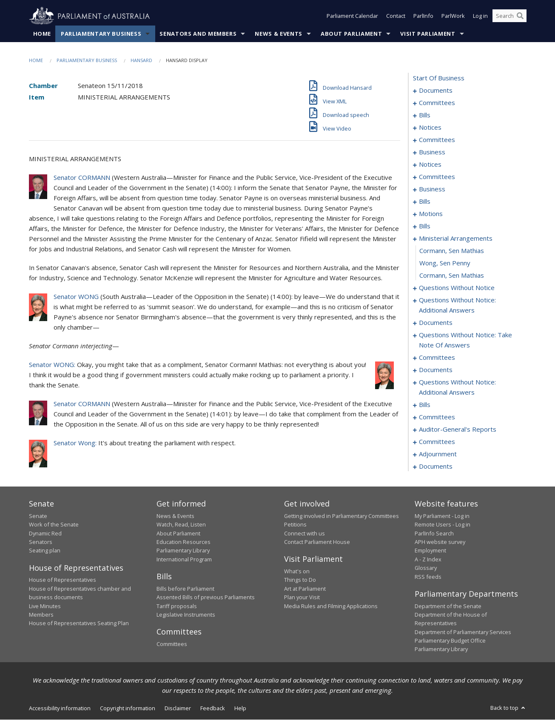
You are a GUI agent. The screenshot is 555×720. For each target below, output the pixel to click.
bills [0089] (424, 226)
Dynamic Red (45, 533)
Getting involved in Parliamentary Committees (341, 516)
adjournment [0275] (438, 454)
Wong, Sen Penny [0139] (444, 263)
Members (41, 614)
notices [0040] (430, 127)
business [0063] (432, 189)
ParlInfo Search (434, 533)
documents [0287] (436, 466)
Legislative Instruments (186, 614)
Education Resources (184, 542)
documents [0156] (436, 323)
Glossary (426, 568)
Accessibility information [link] (60, 708)
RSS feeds (428, 577)
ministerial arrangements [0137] (455, 238)
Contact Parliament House (317, 542)
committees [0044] (437, 140)
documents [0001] (436, 90)
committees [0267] (437, 417)
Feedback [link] (212, 708)
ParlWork (453, 16)
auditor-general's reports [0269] (457, 429)
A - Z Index (428, 559)
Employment (430, 551)
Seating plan (44, 551)
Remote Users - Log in (442, 525)
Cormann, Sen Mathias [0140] (451, 275)
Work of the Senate (54, 525)
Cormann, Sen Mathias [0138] (451, 251)
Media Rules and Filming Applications (331, 606)
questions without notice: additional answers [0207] (457, 387)
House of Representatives (62, 580)
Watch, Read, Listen (181, 525)
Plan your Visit (302, 597)
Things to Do (300, 580)
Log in (480, 16)
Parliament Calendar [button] (352, 16)
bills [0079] (424, 201)
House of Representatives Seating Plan (79, 623)
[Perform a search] (520, 16)
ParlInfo (423, 16)
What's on (297, 571)
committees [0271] (437, 442)
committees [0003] (437, 103)
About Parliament (351, 33)
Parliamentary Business (101, 33)
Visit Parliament (427, 33)
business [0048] (432, 152)
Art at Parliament (305, 588)
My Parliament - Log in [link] (442, 516)
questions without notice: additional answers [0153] (457, 305)
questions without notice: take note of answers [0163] (465, 340)
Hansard (141, 60)
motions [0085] (431, 214)
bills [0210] (424, 405)
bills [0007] (424, 115)
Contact (395, 16)
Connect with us (304, 533)
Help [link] (240, 708)
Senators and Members (197, 33)
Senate (38, 516)
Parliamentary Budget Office (450, 640)
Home (42, 33)
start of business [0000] (438, 78)
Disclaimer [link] (178, 708)
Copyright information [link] (127, 708)
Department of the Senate (448, 606)
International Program (184, 559)
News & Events (278, 33)
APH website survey (440, 542)
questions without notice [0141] (457, 288)
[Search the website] (509, 16)
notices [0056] (430, 164)
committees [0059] (437, 177)
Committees (172, 644)
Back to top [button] (508, 707)
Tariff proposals (177, 606)
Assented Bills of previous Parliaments (206, 597)
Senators (40, 542)
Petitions (295, 525)
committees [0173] (437, 357)
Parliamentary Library (183, 551)
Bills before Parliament (185, 588)
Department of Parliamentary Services (463, 632)
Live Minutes (45, 606)
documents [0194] (436, 370)
